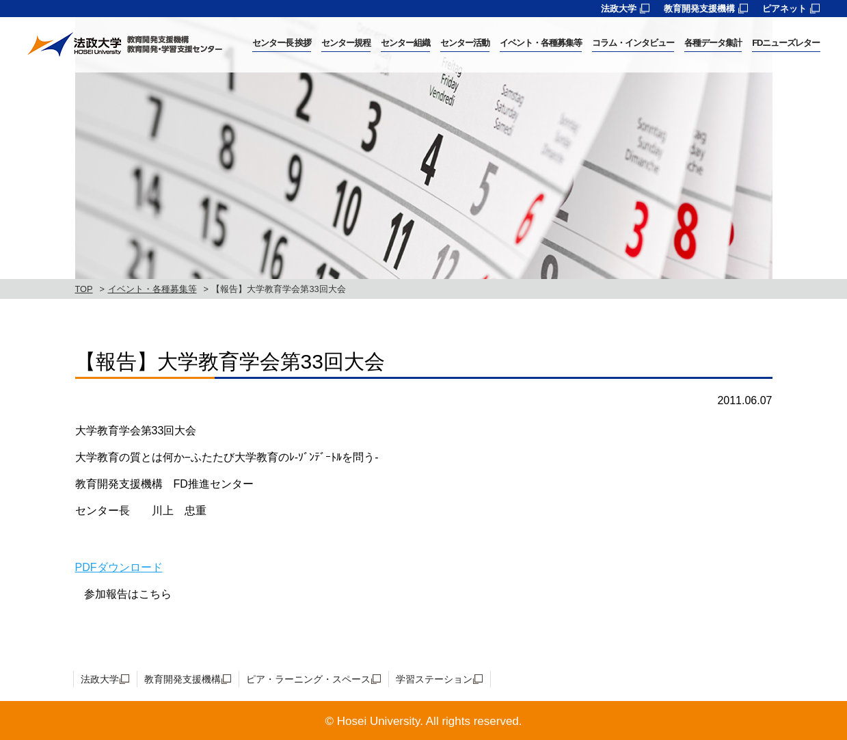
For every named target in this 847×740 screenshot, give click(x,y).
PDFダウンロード (119, 567)
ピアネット (784, 8)
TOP (84, 289)
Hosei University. (380, 721)
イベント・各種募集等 (152, 289)
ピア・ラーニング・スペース (308, 679)
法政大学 (618, 8)
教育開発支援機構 (699, 8)
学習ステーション (434, 679)
